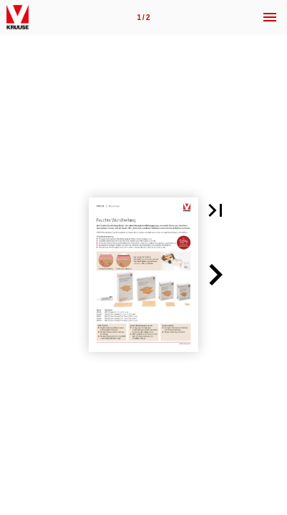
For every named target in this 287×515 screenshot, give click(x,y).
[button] (215, 210)
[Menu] (270, 17)
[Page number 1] (144, 17)
